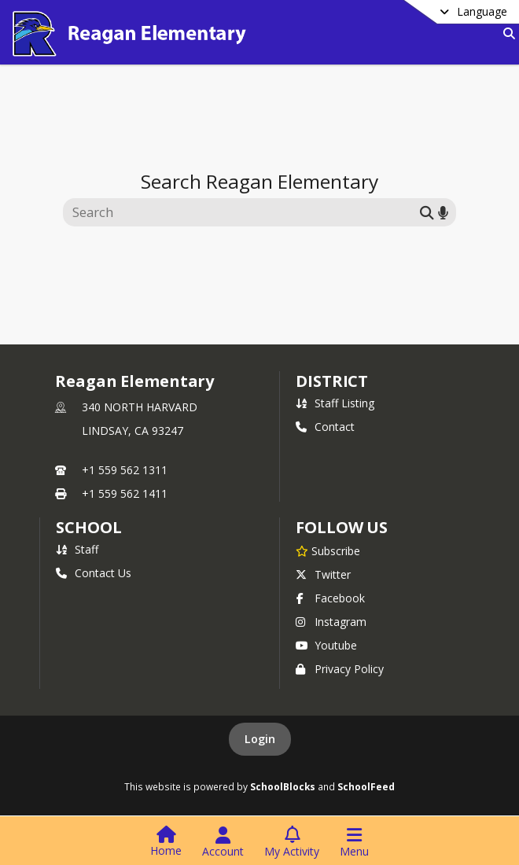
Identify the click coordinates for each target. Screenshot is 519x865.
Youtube (326, 645)
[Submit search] (427, 211)
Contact (325, 426)
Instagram (331, 621)
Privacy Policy (340, 668)
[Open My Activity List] (291, 842)
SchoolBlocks (282, 786)
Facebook (330, 598)
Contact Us (93, 572)
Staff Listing (335, 403)
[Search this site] (243, 212)
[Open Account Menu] (223, 842)
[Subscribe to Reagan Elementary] (328, 550)
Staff (77, 549)
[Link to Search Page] (506, 33)
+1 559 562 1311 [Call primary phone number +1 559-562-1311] (124, 469)
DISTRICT (332, 381)
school (88, 527)
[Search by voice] (443, 211)
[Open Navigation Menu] (354, 842)
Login (260, 738)
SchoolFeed (366, 786)
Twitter (323, 574)
